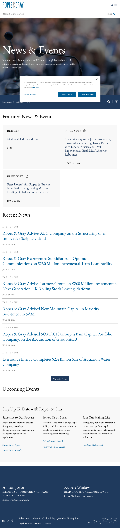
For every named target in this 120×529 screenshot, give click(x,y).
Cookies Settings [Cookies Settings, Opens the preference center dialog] (30, 94)
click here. (35, 87)
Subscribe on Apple (11, 445)
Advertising (24, 518)
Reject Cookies (67, 94)
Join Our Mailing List (93, 445)
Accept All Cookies (87, 94)
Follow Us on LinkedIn (53, 441)
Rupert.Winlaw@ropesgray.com (78, 496)
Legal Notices (25, 523)
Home (5, 13)
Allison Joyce (13, 488)
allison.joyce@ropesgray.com (15, 500)
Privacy (37, 523)
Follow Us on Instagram (54, 447)
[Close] (97, 79)
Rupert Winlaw (77, 488)
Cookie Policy (48, 518)
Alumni (36, 518)
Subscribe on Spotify (12, 450)
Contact (47, 523)
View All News (60, 379)
